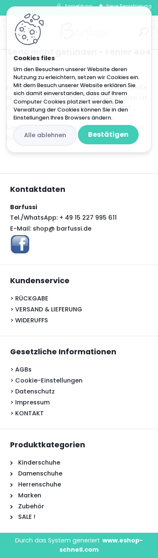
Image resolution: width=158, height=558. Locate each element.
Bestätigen (108, 134)
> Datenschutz (32, 391)
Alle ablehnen (45, 135)
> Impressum (30, 402)
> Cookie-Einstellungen (46, 380)
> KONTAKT (27, 413)
